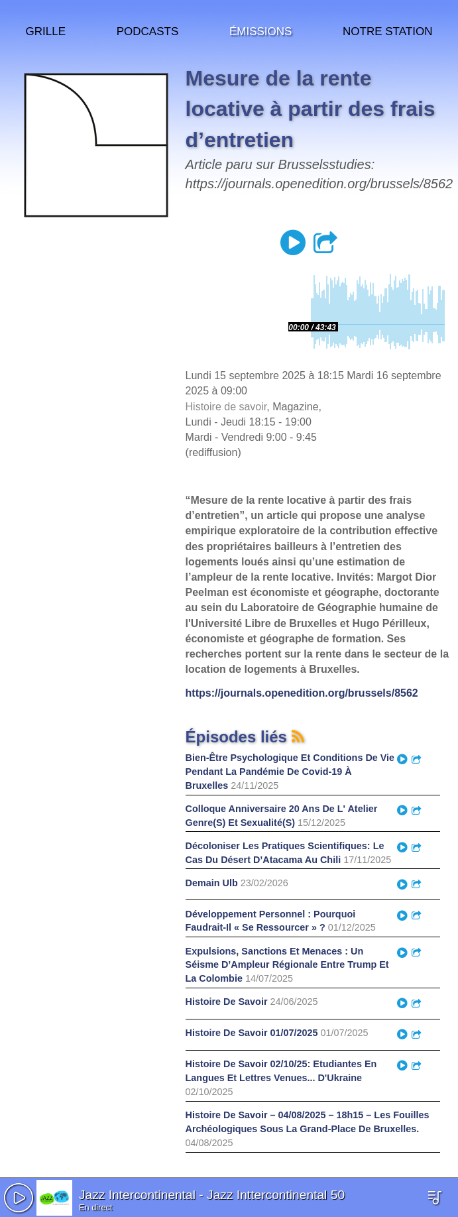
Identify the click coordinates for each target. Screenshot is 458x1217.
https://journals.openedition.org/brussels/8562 (302, 693)
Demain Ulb (212, 883)
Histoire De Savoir (227, 1001)
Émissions (260, 29)
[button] (18, 1198)
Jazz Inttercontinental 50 (276, 1195)
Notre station (387, 29)
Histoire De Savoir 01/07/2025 (252, 1032)
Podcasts (148, 29)
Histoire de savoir (226, 406)
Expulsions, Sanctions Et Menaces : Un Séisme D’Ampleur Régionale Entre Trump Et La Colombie (287, 965)
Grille (46, 29)
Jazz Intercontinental (137, 1195)
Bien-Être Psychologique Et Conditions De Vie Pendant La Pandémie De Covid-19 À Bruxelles (290, 771)
